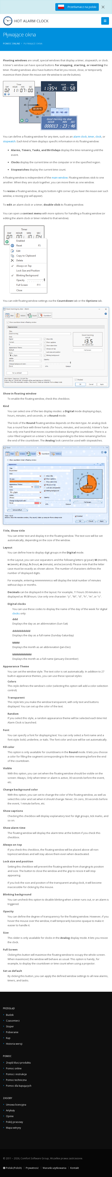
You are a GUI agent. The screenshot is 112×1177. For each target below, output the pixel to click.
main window (60, 177)
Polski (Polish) (12, 1167)
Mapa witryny (13, 1127)
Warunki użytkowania (54, 1167)
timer (91, 136)
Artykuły (10, 1110)
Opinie (10, 1116)
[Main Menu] (105, 21)
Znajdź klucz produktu (18, 1062)
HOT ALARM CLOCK (31, 21)
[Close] (103, 7)
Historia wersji (14, 1043)
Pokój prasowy (14, 1121)
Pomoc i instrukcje (16, 1074)
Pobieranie (12, 1032)
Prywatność (32, 1167)
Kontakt (74, 1167)
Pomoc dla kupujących (18, 1085)
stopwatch (9, 141)
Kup (8, 1037)
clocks (16, 613)
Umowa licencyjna (16, 1104)
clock (98, 136)
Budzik (10, 1014)
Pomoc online (11, 43)
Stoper (10, 1026)
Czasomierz (13, 1020)
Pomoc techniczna (16, 1079)
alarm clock (80, 136)
